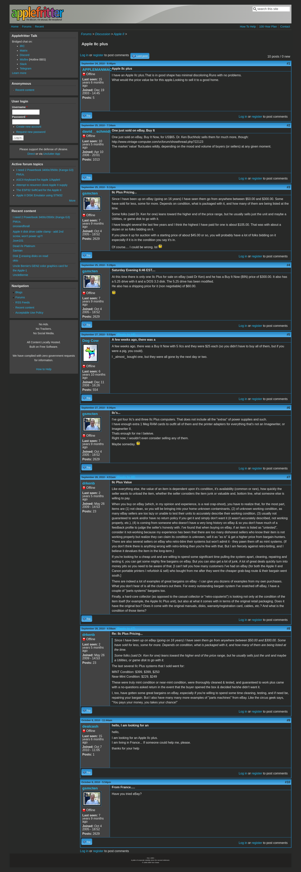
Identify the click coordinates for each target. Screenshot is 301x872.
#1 (288, 63)
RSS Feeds (22, 302)
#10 (287, 782)
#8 (288, 628)
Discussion (102, 34)
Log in (84, 55)
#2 (288, 125)
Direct (31, 153)
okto (15, 260)
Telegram (25, 68)
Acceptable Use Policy (29, 312)
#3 (288, 187)
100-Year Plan (268, 26)
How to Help (43, 369)
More (72, 200)
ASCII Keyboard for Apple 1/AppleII (38, 179)
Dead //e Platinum (24, 246)
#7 (288, 477)
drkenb (88, 483)
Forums (26, 26)
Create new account (28, 126)
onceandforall (21, 226)
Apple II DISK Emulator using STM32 (39, 195)
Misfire (24, 59)
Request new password (30, 131)
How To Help (248, 26)
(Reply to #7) (126, 628)
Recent (39, 26)
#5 (288, 334)
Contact (285, 26)
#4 (288, 265)
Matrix (24, 50)
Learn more (19, 73)
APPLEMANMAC (97, 70)
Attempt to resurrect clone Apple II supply (41, 185)
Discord (24, 55)
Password (19, 116)
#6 (288, 407)
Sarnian (18, 250)
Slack (23, 64)
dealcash (90, 726)
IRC (22, 46)
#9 (288, 720)
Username (20, 107)
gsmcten (90, 193)
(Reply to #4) (126, 334)
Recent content (24, 90)
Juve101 (18, 240)
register (98, 55)
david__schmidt (96, 131)
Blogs (18, 292)
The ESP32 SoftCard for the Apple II (38, 190)
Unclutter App (51, 153)
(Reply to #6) (126, 477)
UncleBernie (20, 274)
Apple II (119, 34)
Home (15, 26)
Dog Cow (90, 341)
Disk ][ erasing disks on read (30, 256)
